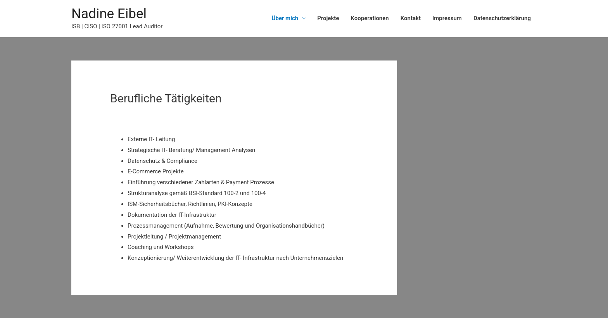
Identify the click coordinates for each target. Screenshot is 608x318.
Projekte (328, 18)
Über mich (285, 18)
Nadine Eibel (109, 14)
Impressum (447, 18)
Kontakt (411, 18)
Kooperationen (370, 18)
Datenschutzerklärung (502, 18)
